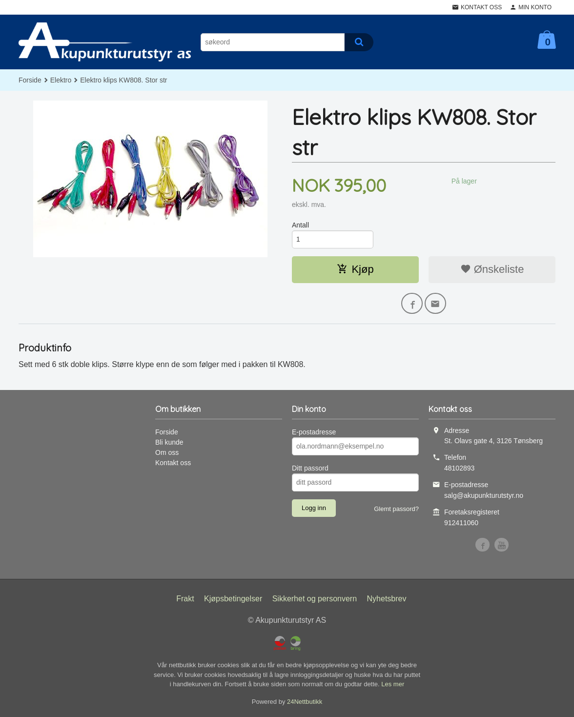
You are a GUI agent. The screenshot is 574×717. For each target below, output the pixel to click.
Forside (30, 80)
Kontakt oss (173, 463)
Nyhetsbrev (387, 599)
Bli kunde (169, 443)
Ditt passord (310, 468)
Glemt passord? (396, 509)
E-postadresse (314, 432)
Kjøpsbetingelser (233, 599)
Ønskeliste (492, 269)
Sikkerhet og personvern (314, 599)
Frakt (185, 599)
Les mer (392, 685)
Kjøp (355, 269)
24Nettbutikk (304, 702)
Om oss (167, 453)
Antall (300, 225)
